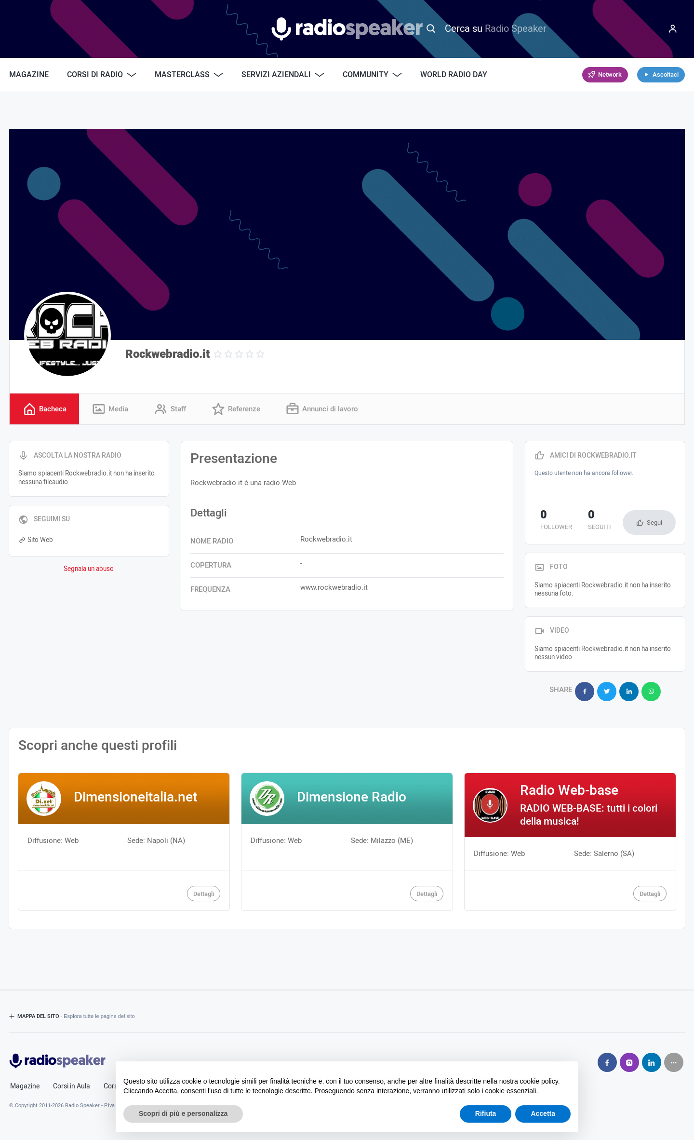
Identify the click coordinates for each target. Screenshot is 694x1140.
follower (550, 522)
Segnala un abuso (89, 570)
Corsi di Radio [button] (101, 75)
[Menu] (673, 29)
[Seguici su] (673, 1057)
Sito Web (35, 541)
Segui (654, 524)
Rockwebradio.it (167, 354)
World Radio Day (453, 75)
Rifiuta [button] (485, 1113)
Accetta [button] (543, 1113)
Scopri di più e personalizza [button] (183, 1113)
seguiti (582, 522)
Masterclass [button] (189, 75)
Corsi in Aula (71, 1081)
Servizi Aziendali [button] (282, 75)
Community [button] (372, 75)
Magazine (29, 75)
